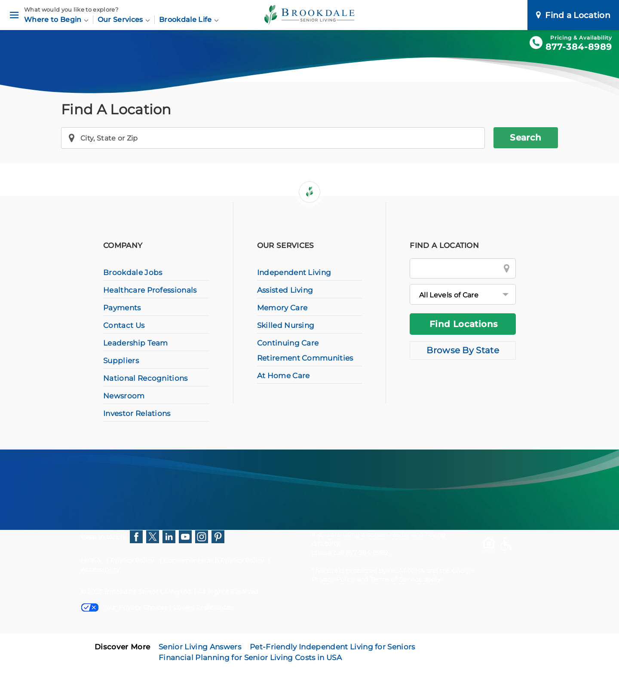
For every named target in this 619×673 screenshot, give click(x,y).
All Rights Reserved (228, 592)
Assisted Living (285, 290)
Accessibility (100, 569)
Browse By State (462, 350)
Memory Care (282, 307)
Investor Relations (137, 413)
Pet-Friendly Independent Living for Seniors (332, 646)
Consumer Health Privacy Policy (214, 560)
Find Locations (463, 324)
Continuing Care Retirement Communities (305, 350)
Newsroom (124, 396)
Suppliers (121, 360)
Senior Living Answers (200, 646)
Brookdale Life (189, 19)
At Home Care (283, 375)
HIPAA (91, 560)
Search (525, 137)
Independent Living (294, 272)
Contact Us (123, 325)
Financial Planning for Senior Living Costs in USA (250, 657)
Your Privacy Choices (124, 607)
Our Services (124, 19)
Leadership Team (135, 343)
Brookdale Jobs (132, 272)
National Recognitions (145, 378)
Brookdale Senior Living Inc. (149, 592)
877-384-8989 (578, 47)
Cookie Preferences (203, 607)
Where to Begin (56, 19)
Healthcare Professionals (150, 290)
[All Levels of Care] (463, 294)
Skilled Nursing (286, 325)
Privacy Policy (131, 560)
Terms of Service (396, 579)
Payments (122, 307)
